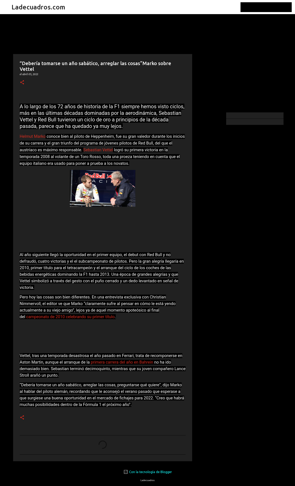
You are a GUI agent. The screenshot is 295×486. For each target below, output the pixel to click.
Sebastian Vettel (98, 149)
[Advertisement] (213, 176)
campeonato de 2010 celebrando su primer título (70, 316)
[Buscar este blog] (270, 7)
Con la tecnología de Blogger (147, 472)
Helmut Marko (32, 136)
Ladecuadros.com (38, 7)
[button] (22, 82)
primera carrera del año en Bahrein (122, 362)
